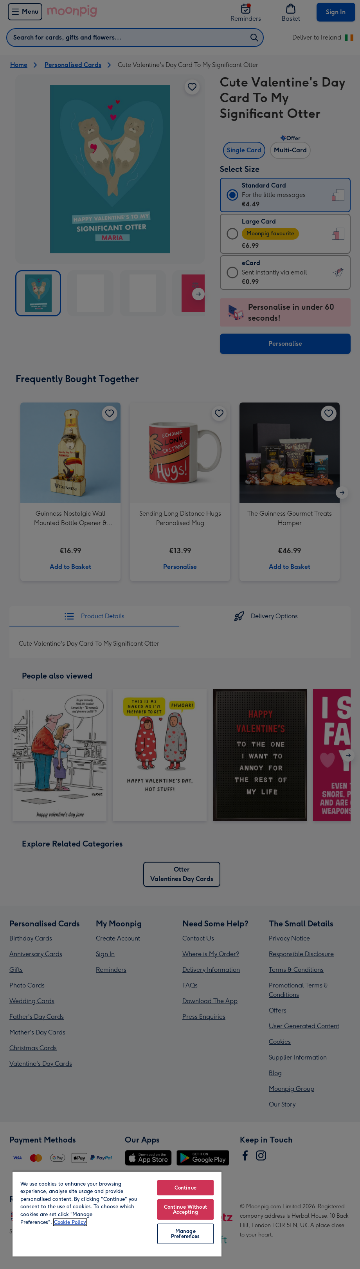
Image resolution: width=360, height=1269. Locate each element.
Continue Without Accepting (185, 1209)
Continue (185, 1188)
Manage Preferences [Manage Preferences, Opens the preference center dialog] (185, 1233)
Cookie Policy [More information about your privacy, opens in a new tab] (70, 1222)
